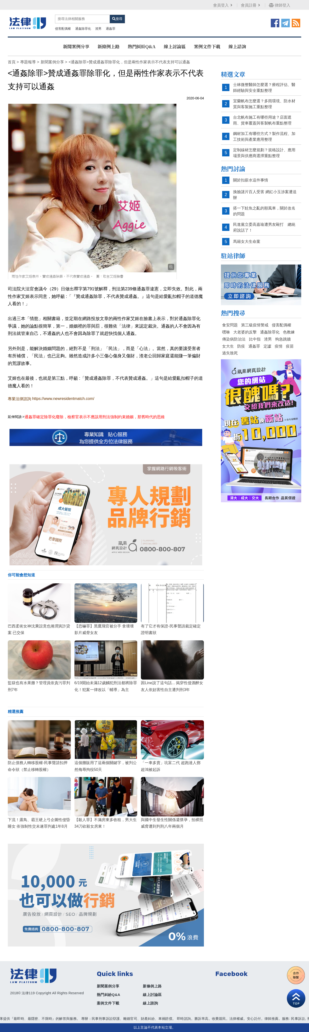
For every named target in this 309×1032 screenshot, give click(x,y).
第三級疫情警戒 (254, 325)
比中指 (255, 339)
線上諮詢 (237, 46)
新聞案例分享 (76, 46)
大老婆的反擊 (245, 332)
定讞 (267, 346)
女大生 (228, 346)
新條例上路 (108, 46)
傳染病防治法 (233, 339)
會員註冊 (251, 5)
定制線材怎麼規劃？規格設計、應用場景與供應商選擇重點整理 (264, 153)
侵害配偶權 (63, 28)
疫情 (278, 346)
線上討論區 (175, 46)
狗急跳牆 (283, 339)
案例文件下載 (207, 46)
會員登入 (223, 5)
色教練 (289, 332)
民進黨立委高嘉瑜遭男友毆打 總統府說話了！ (264, 227)
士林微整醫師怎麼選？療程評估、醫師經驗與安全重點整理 (264, 88)
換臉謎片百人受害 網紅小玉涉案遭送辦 (264, 195)
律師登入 (279, 5)
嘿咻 (226, 332)
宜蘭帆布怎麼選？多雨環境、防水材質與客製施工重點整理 (264, 104)
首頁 (12, 62)
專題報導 (28, 62)
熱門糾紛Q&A (141, 46)
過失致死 (230, 353)
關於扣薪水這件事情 (250, 180)
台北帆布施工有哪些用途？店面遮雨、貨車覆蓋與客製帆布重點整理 (262, 120)
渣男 (98, 28)
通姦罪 (110, 28)
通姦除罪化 (83, 28)
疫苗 (290, 346)
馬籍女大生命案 (246, 241)
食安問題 (230, 325)
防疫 (241, 346)
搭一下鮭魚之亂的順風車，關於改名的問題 (264, 211)
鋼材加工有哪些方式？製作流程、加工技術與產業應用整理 (264, 137)
